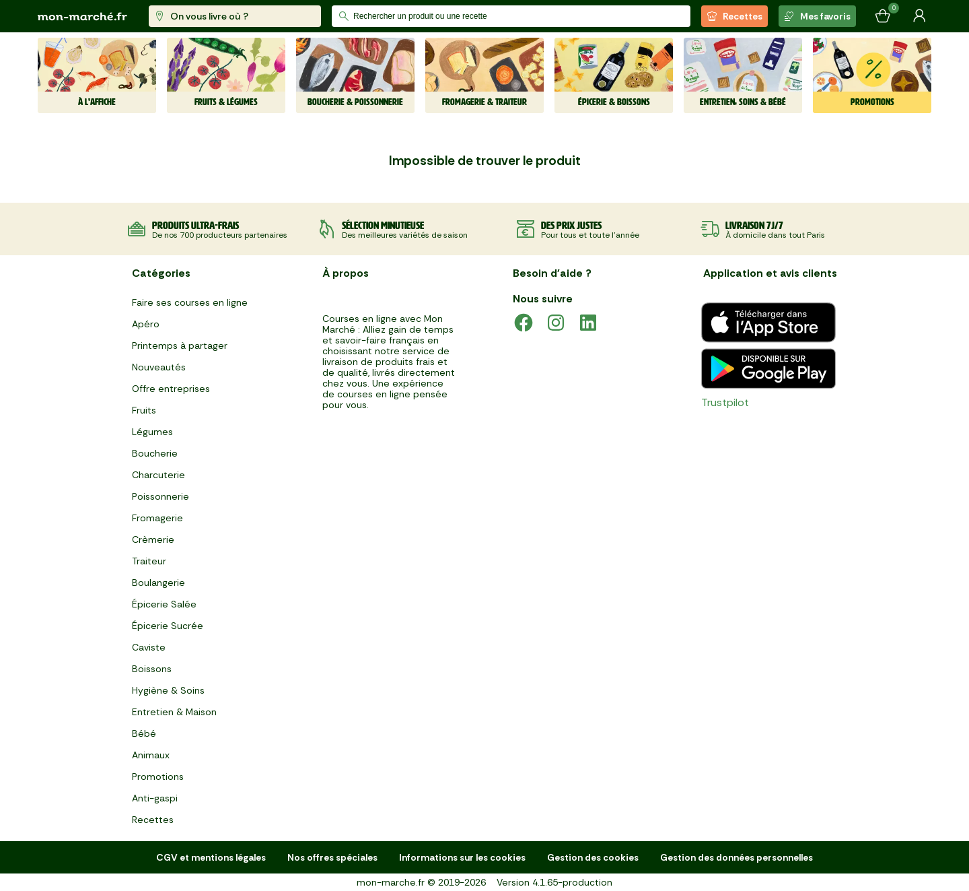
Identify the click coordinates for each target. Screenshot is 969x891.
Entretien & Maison (174, 712)
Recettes (734, 16)
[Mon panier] (883, 16)
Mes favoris (817, 16)
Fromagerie (157, 518)
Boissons (152, 669)
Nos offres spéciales (332, 857)
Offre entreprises (171, 389)
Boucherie (155, 453)
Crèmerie (153, 539)
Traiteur (149, 561)
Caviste (149, 647)
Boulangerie (158, 582)
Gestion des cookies (593, 857)
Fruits (144, 410)
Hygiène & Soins (168, 690)
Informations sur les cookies (462, 857)
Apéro (145, 324)
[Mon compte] (919, 16)
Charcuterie (158, 475)
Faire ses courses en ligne (190, 302)
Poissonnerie (160, 496)
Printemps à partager (179, 345)
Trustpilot (725, 402)
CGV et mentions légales (211, 857)
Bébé (144, 733)
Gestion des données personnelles (736, 857)
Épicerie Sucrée (167, 626)
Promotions (158, 776)
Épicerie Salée (164, 604)
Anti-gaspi (155, 798)
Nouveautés (159, 367)
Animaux (151, 755)
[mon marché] (82, 16)
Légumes (152, 432)
